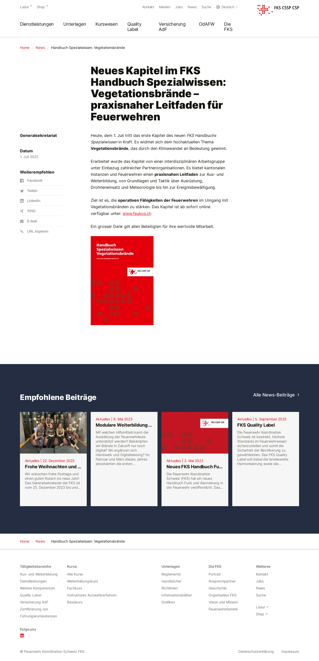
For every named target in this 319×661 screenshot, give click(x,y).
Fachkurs (74, 588)
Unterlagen (74, 24)
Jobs (179, 7)
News (192, 7)
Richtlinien (169, 588)
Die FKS (228, 26)
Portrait (214, 574)
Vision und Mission (223, 602)
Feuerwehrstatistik (223, 609)
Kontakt (148, 7)
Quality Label (134, 26)
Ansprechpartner (222, 581)
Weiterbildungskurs (82, 581)
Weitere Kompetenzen (37, 588)
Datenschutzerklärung (256, 651)
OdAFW (207, 24)
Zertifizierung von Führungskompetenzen (38, 612)
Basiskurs (74, 602)
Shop (41, 7)
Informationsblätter (176, 595)
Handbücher (171, 581)
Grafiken (168, 602)
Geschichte (218, 588)
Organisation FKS (222, 595)
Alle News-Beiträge (274, 394)
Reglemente (171, 574)
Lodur (24, 7)
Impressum (290, 651)
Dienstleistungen (37, 24)
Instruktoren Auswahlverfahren (91, 595)
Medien (164, 7)
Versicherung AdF (172, 26)
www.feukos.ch (137, 213)
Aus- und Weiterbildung (39, 574)
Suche (206, 7)
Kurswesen (106, 24)
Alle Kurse (75, 574)
